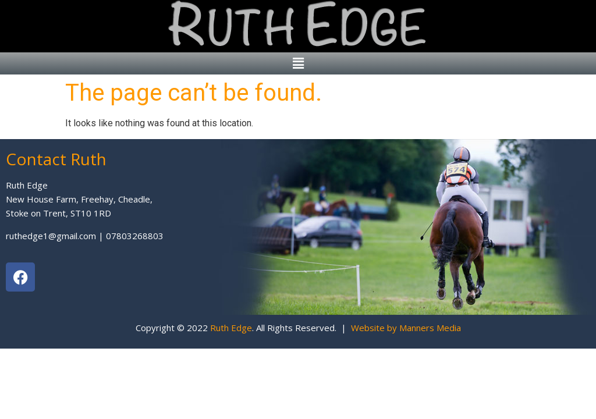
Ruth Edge (231, 327)
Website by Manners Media (406, 327)
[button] (298, 63)
